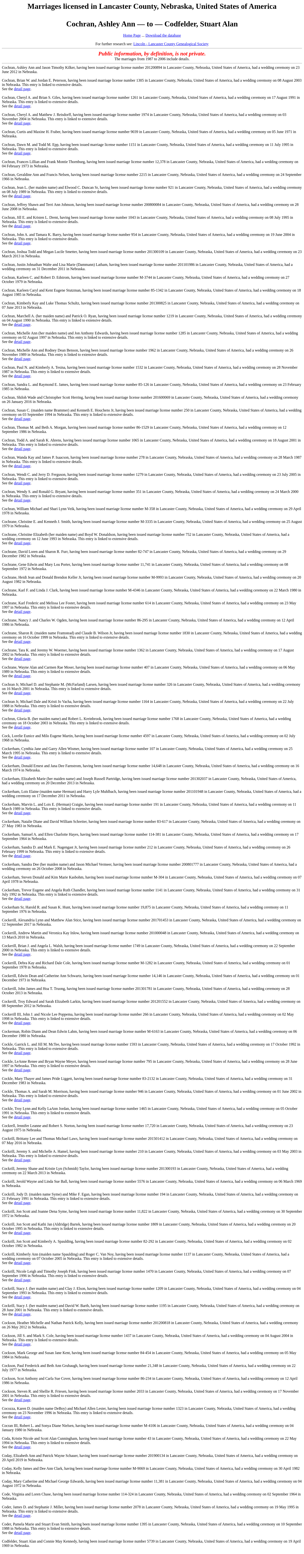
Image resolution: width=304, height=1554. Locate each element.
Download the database (163, 35)
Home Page (132, 35)
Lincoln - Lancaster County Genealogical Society (171, 44)
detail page (22, 89)
